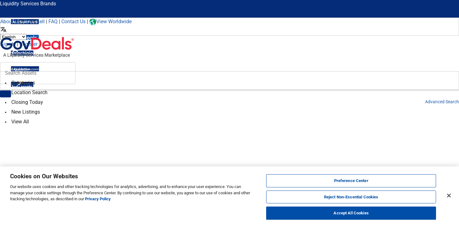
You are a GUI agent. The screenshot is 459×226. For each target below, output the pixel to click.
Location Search (29, 92)
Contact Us (73, 21)
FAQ (53, 21)
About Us (10, 21)
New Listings (25, 112)
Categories (23, 83)
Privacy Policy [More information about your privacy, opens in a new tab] (98, 198)
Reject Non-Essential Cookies (351, 197)
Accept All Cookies (350, 213)
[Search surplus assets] (38, 73)
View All (20, 122)
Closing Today (27, 102)
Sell (40, 21)
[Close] (449, 195)
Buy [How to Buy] (28, 21)
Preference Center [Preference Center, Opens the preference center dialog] (351, 180)
